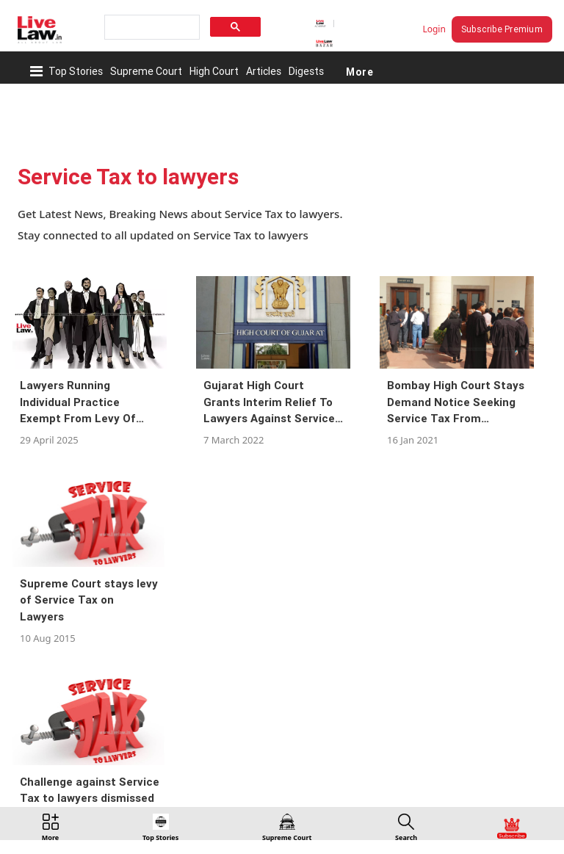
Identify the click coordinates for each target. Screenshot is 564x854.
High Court (214, 71)
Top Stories (75, 71)
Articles (263, 71)
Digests (306, 71)
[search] (150, 27)
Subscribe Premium (502, 29)
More (359, 71)
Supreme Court (146, 71)
